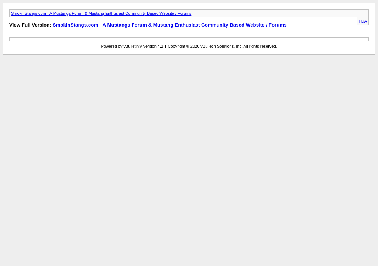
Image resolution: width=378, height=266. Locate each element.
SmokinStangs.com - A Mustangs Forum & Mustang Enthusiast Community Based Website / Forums (101, 13)
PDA (362, 21)
